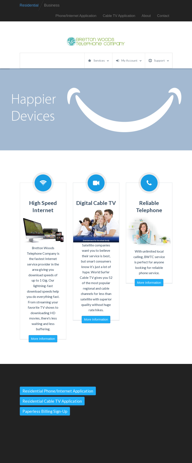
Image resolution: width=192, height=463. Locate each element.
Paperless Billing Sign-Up (44, 411)
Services (98, 60)
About (146, 16)
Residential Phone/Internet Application (57, 390)
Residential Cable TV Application (52, 401)
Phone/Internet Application (76, 16)
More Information (43, 338)
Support (159, 60)
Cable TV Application (119, 16)
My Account (129, 60)
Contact (163, 16)
